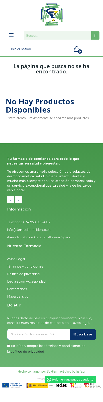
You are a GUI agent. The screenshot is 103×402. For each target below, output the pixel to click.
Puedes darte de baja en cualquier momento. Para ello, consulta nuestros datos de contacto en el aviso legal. (49, 320)
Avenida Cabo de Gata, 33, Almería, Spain (38, 237)
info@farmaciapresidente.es (28, 230)
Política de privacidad (23, 274)
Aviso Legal (16, 259)
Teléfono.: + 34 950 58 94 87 (29, 222)
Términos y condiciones (25, 266)
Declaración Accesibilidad (26, 281)
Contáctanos (17, 289)
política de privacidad (27, 351)
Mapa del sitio (17, 297)
